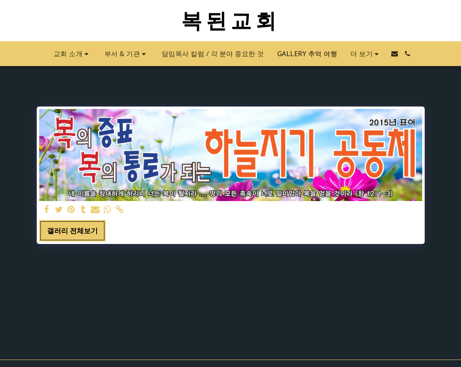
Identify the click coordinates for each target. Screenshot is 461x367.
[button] (72, 54)
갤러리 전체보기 (72, 230)
